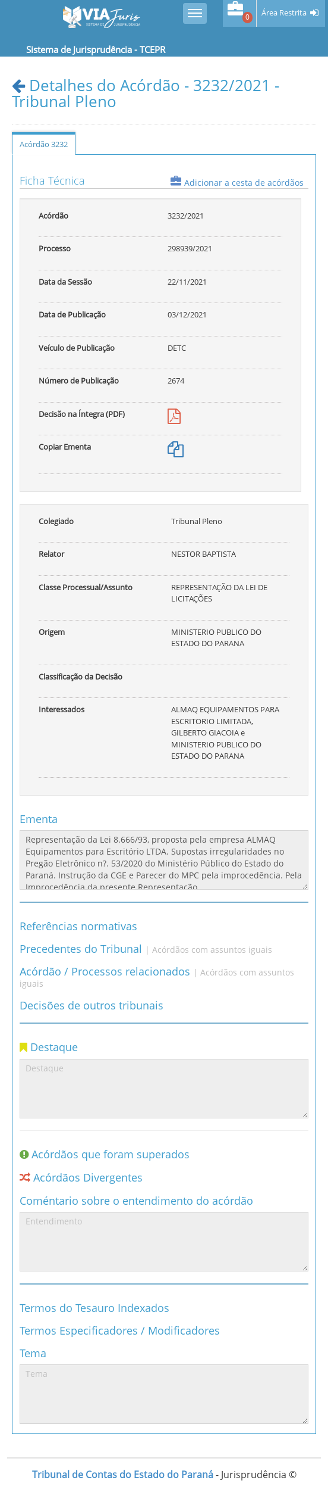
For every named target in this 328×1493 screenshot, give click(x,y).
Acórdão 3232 (44, 144)
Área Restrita (284, 12)
